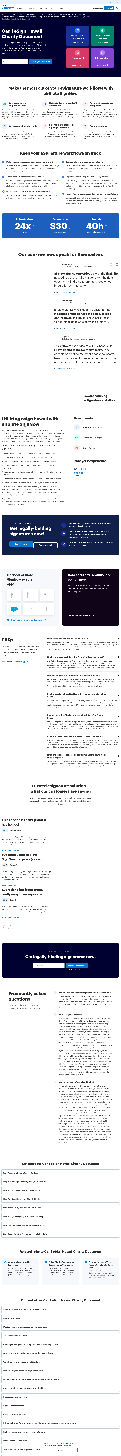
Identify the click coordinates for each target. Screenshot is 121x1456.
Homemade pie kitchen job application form (56, 1306)
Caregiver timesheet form (15, 1333)
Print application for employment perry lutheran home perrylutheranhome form (59, 1333)
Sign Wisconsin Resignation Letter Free (19, 1173)
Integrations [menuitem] (42, 8)
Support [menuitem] (110, 2)
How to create (81, 1409)
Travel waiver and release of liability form (20, 1306)
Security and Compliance (38, 1449)
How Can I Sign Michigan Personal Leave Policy (19, 1200)
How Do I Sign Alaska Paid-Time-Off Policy (20, 1187)
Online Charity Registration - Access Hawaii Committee (62, 1232)
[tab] (83, 637)
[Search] (117, 8)
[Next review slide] (117, 265)
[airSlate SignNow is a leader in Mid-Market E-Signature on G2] (8, 398)
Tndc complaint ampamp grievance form (59, 1346)
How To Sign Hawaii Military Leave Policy (99, 1173)
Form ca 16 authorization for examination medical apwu (96, 1293)
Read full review (9, 849)
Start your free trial (41, 62)
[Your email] (15, 61)
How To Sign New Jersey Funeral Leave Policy (98, 1187)
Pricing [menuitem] (60, 8)
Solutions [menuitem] (30, 8)
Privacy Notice (22, 1449)
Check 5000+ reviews (63, 292)
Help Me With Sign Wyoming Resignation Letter (56, 1173)
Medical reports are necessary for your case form (98, 1280)
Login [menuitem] (117, 2)
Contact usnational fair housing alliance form (98, 1346)
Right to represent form (94, 1319)
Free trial (109, 8)
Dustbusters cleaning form (56, 1319)
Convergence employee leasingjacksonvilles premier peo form (58, 1293)
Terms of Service (8, 1449)
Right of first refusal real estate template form (98, 1333)
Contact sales (97, 8)
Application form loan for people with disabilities (18, 1319)
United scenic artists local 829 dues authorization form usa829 (99, 1306)
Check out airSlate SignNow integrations (25, 619)
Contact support (20, 660)
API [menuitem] (52, 8)
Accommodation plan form (16, 1293)
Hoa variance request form (16, 1346)
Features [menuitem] (19, 8)
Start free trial (36, 1438)
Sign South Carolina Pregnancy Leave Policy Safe (58, 1200)
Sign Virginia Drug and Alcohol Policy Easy (60, 1187)
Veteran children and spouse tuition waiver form (20, 1280)
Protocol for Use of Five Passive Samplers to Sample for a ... (101, 1233)
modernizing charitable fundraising (19, 1232)
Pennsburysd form (52, 1280)
